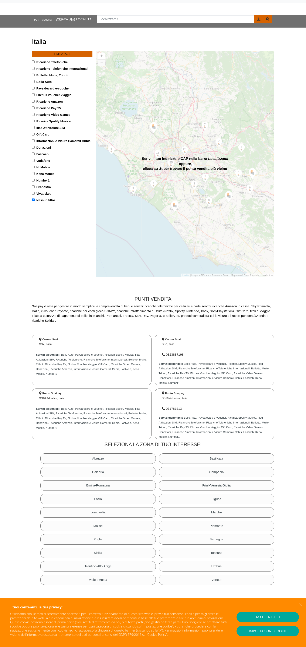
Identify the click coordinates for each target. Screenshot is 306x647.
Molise (98, 526)
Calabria (98, 472)
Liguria (216, 499)
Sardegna (216, 539)
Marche (216, 512)
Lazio (98, 499)
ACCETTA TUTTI (268, 617)
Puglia (98, 539)
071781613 (172, 408)
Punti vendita (43, 19)
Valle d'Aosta (98, 579)
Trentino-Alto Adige (98, 566)
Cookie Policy (156, 634)
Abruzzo (98, 458)
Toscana (216, 553)
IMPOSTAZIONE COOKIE (268, 631)
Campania (216, 472)
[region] (185, 164)
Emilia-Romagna (98, 485)
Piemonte (216, 526)
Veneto (216, 579)
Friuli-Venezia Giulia (216, 485)
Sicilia (98, 553)
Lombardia (98, 512)
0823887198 (173, 354)
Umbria (216, 566)
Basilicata (216, 458)
